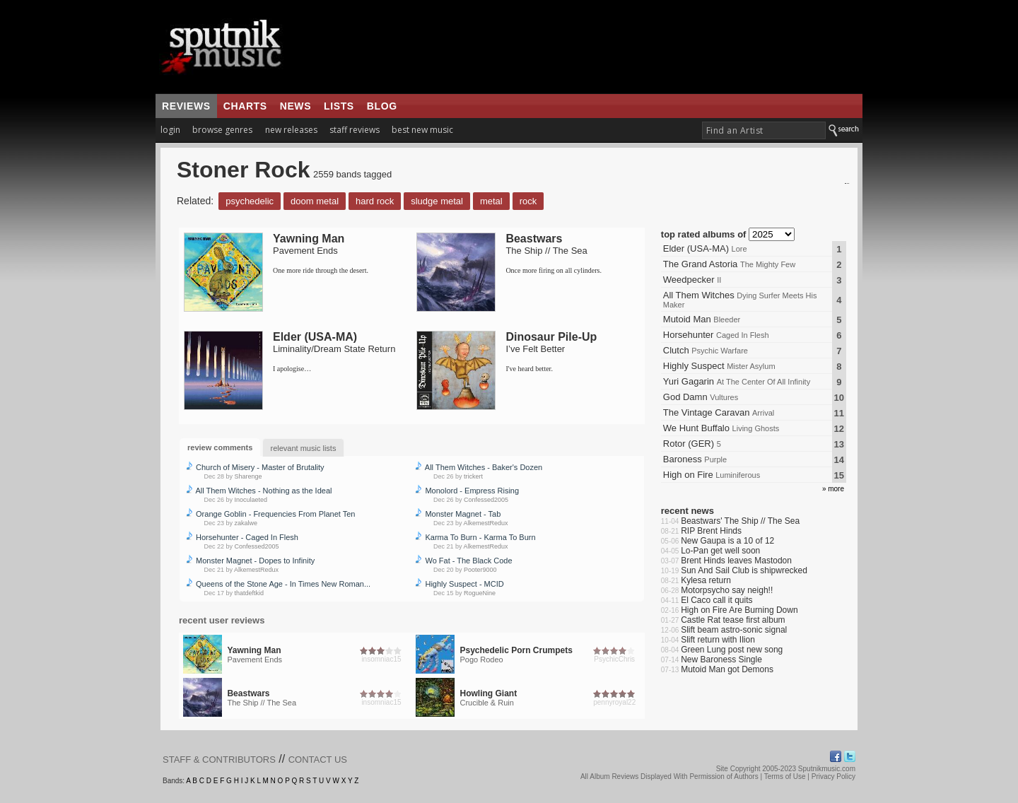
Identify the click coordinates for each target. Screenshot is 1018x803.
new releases (291, 130)
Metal (491, 201)
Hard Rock (375, 201)
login (170, 130)
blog (382, 106)
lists (339, 106)
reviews (186, 106)
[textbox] (764, 130)
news (295, 106)
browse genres (222, 130)
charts (245, 106)
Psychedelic (250, 201)
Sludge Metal (437, 201)
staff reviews (354, 130)
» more (833, 489)
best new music (422, 130)
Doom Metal (315, 201)
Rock (528, 201)
